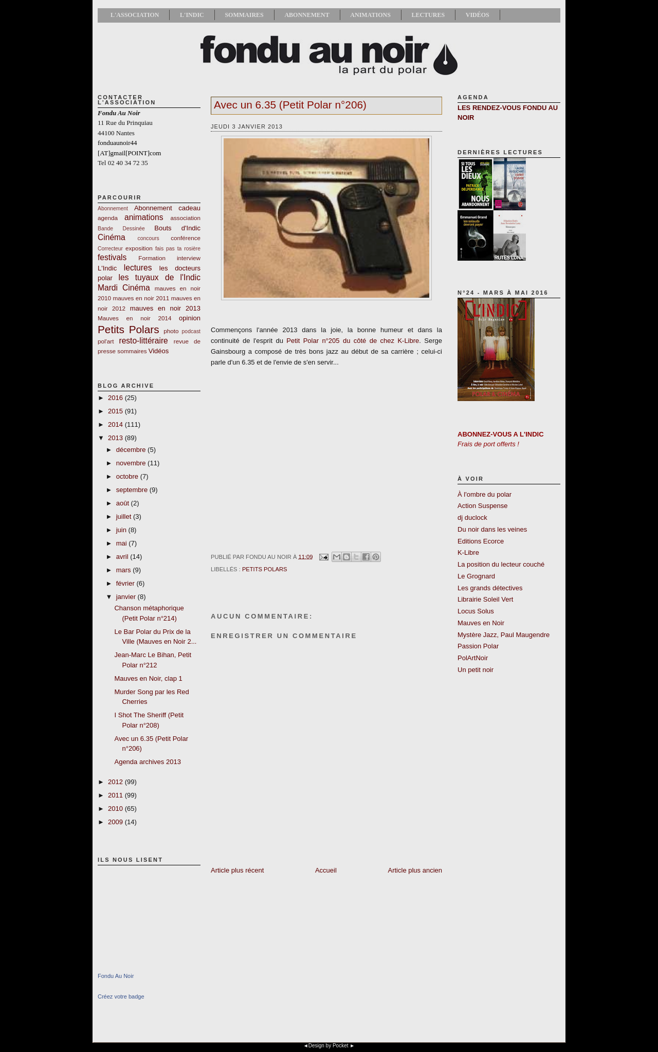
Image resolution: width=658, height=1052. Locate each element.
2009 (116, 822)
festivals (112, 257)
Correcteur (110, 248)
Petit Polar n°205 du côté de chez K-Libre (352, 340)
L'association (135, 15)
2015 (116, 411)
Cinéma (111, 237)
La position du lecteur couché (501, 564)
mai (122, 543)
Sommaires (244, 15)
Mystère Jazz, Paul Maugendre (504, 635)
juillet (124, 516)
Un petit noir (476, 670)
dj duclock (472, 517)
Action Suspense (483, 506)
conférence (185, 237)
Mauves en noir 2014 (134, 318)
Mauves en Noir (481, 623)
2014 (116, 424)
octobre (128, 476)
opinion (189, 318)
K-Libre (468, 552)
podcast (191, 331)
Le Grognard (476, 576)
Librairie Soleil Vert (485, 599)
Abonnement (306, 15)
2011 (116, 795)
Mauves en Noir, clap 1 (148, 678)
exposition (139, 248)
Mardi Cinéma (124, 287)
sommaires (132, 351)
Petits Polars (128, 329)
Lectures (428, 15)
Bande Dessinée (121, 228)
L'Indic (192, 15)
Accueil (326, 870)
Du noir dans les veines (492, 529)
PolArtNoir (473, 658)
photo (170, 331)
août (123, 503)
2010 (116, 808)
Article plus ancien (415, 870)
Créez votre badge (121, 996)
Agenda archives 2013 (147, 762)
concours (148, 238)
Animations (370, 15)
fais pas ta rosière (177, 248)
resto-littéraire (143, 340)
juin (122, 530)
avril (123, 556)
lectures (138, 267)
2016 (116, 398)
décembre (132, 450)
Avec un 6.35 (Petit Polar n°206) (290, 105)
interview (188, 258)
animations (143, 217)
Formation (152, 258)
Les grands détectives (490, 588)
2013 (116, 438)
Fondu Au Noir (116, 976)
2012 (116, 782)
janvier (127, 597)
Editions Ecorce (481, 541)
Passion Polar (478, 646)
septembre (133, 490)
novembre (132, 463)
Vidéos (477, 15)
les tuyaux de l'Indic (159, 277)
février (126, 583)
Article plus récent (237, 870)
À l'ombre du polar (484, 494)
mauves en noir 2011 (141, 298)
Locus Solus (476, 611)
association (185, 217)
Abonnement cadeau (167, 208)
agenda (108, 217)
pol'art (106, 341)
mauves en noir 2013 (165, 308)
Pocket (341, 1045)
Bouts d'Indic (177, 228)
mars (124, 570)
